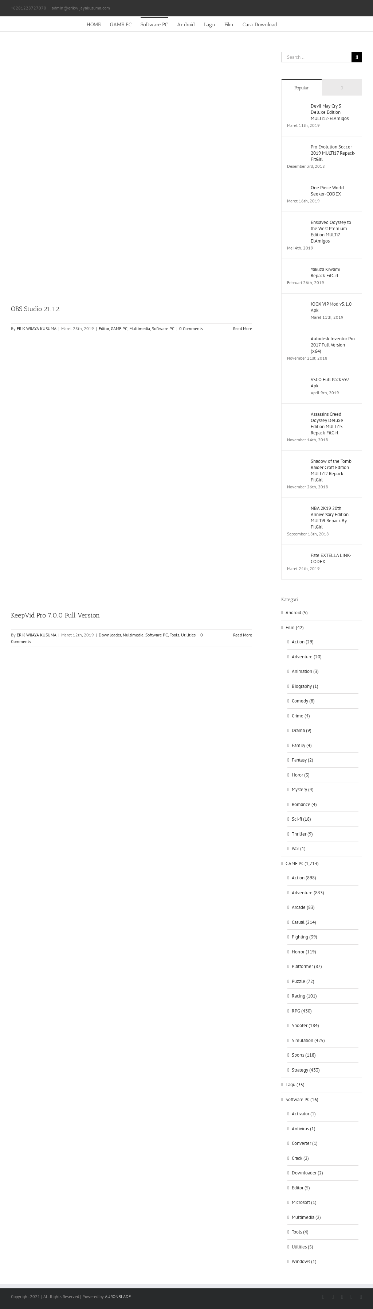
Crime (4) (301, 716)
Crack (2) (300, 1158)
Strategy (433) (306, 1070)
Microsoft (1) (304, 1202)
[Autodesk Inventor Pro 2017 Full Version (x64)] (296, 339)
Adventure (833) (308, 893)
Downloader (110, 635)
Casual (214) (304, 922)
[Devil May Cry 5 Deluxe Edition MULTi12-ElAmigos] (296, 106)
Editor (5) (301, 1188)
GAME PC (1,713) (302, 863)
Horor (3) (301, 775)
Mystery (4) (303, 789)
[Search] (357, 57)
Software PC (163, 328)
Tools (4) (300, 1232)
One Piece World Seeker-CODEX (327, 191)
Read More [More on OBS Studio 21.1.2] (242, 328)
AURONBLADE (118, 1296)
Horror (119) (304, 952)
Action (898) (304, 878)
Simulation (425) (308, 1040)
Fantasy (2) (302, 760)
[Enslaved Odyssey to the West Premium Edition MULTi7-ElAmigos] (296, 223)
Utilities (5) (302, 1247)
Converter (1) (305, 1143)
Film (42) (295, 627)
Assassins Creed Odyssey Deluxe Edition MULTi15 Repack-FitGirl (327, 423)
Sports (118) (304, 1055)
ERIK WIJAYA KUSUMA (36, 328)
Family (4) (302, 745)
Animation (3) (305, 671)
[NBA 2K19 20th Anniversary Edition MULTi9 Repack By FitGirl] (296, 509)
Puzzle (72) (303, 981)
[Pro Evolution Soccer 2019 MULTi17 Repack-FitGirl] (296, 147)
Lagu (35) (295, 1084)
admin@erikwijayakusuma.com (81, 8)
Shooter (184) (305, 1025)
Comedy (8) (303, 701)
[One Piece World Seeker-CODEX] (296, 188)
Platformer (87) (307, 966)
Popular (301, 87)
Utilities (188, 635)
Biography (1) (305, 686)
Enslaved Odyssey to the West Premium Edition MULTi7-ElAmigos (331, 231)
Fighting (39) (304, 937)
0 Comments (191, 328)
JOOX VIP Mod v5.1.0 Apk (331, 307)
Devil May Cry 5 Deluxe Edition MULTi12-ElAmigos (330, 112)
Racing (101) (304, 996)
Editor (104, 328)
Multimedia (139, 328)
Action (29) (303, 642)
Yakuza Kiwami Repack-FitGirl (325, 272)
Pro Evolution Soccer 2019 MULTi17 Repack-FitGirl (333, 153)
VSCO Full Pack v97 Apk (330, 382)
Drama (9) (301, 730)
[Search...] (316, 57)
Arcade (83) (303, 907)
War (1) (299, 848)
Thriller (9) (302, 834)
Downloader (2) (307, 1173)
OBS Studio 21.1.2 (35, 309)
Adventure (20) (307, 657)
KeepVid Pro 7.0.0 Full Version (55, 615)
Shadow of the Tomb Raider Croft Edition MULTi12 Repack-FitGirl (331, 470)
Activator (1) (304, 1114)
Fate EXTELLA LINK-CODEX (331, 558)
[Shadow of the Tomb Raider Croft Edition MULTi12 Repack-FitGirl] (296, 461)
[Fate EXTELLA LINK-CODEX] (296, 556)
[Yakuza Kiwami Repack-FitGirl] (296, 270)
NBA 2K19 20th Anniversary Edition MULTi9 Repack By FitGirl (330, 517)
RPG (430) (302, 1011)
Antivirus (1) (303, 1129)
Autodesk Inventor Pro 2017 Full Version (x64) (333, 345)
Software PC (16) (302, 1099)
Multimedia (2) (306, 1217)
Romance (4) (304, 804)
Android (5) (297, 612)
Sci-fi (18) (301, 819)
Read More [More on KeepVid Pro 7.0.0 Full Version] (242, 635)
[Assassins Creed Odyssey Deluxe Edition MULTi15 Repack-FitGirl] (296, 414)
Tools (174, 635)
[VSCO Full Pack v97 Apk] (296, 380)
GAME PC (119, 328)
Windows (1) (304, 1261)
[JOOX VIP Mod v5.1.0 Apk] (296, 304)
